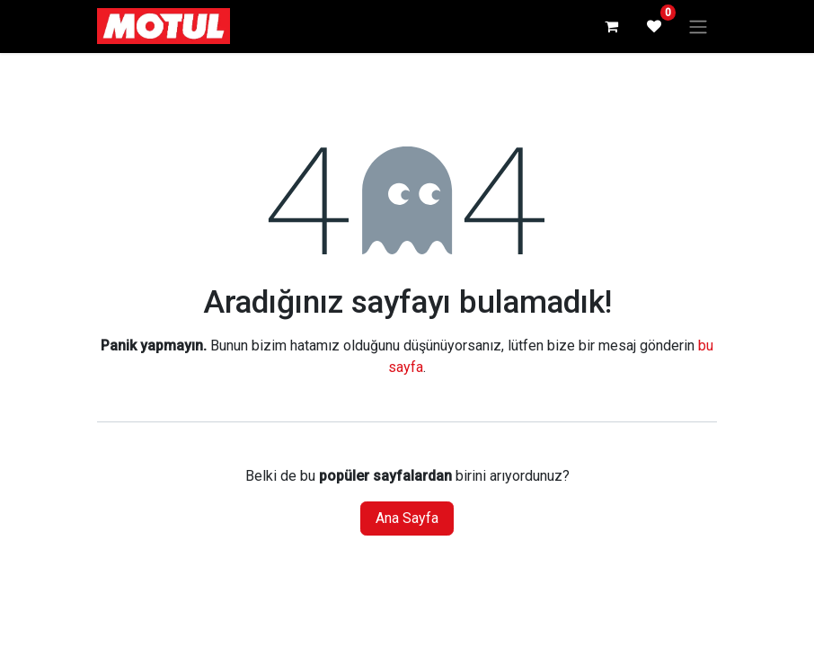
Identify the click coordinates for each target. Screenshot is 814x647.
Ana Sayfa (407, 518)
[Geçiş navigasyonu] (698, 26)
